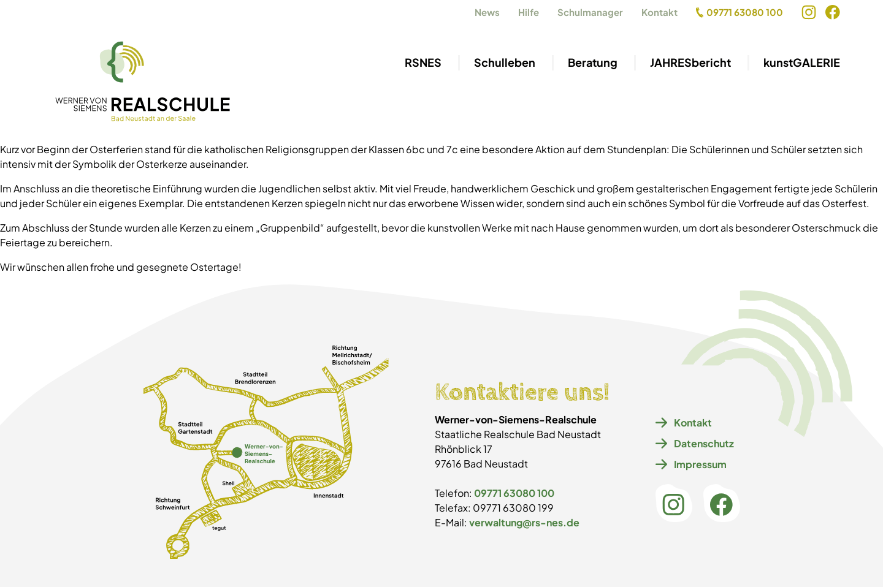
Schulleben (504, 62)
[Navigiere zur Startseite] (142, 82)
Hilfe (528, 12)
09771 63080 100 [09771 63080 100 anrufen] (739, 12)
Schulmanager (590, 12)
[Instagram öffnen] (808, 12)
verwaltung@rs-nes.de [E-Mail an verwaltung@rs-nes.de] (524, 522)
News (487, 12)
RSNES (423, 62)
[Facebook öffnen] (832, 12)
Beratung (592, 62)
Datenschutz (695, 443)
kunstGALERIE (801, 62)
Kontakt (659, 12)
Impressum (691, 464)
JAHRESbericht (690, 62)
